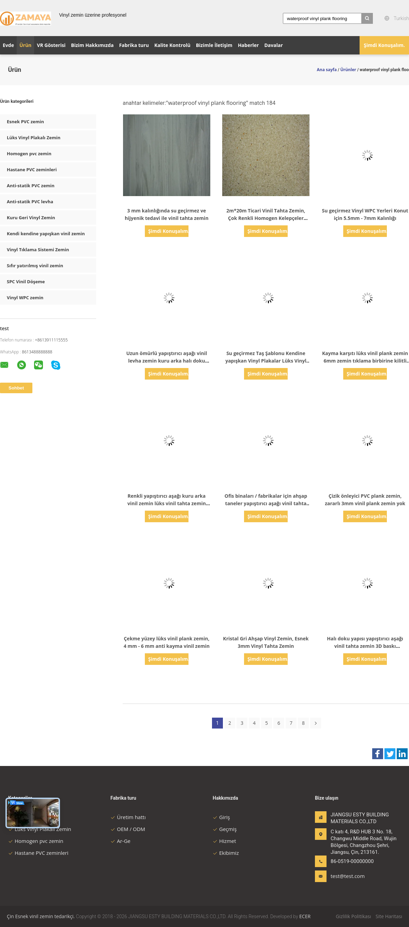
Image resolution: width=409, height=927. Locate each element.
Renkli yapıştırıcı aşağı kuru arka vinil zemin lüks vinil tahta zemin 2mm (166, 503)
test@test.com (348, 876)
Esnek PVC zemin (25, 121)
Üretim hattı (128, 817)
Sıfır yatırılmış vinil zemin (35, 265)
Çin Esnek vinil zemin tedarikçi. (41, 916)
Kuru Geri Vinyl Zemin (31, 217)
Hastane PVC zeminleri (32, 169)
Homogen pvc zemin (29, 153)
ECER (304, 916)
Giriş (221, 817)
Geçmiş (225, 829)
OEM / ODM (127, 829)
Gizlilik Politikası (353, 916)
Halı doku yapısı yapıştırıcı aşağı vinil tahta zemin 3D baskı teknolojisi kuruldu (365, 646)
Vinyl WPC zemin (25, 297)
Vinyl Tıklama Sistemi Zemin (38, 249)
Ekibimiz (226, 852)
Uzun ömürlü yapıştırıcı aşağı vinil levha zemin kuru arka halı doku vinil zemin (166, 360)
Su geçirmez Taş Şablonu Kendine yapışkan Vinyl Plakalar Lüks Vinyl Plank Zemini (265, 360)
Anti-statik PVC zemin (31, 185)
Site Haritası (389, 916)
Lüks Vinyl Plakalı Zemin (33, 137)
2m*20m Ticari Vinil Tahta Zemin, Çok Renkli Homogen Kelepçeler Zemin (265, 218)
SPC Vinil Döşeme (26, 281)
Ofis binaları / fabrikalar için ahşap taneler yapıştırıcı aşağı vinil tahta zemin (266, 503)
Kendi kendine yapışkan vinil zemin (46, 233)
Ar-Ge (120, 840)
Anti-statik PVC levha (30, 201)
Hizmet (224, 840)
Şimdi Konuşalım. (384, 45)
